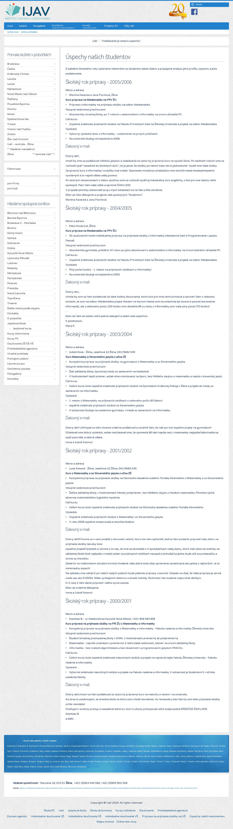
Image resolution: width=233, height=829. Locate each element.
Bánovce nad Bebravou (28, 788)
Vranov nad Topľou (167, 788)
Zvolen (177, 788)
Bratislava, (41, 788)
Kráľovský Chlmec (56, 788)
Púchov (134, 788)
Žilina (195, 788)
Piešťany (114, 788)
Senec (140, 788)
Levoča (72, 788)
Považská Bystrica (124, 788)
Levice (66, 788)
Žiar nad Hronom (186, 788)
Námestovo (88, 788)
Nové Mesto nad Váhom (102, 788)
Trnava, (158, 788)
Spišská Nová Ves (149, 788)
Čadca (47, 788)
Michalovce (79, 788)
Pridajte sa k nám (14, 741)
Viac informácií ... (94, 767)
